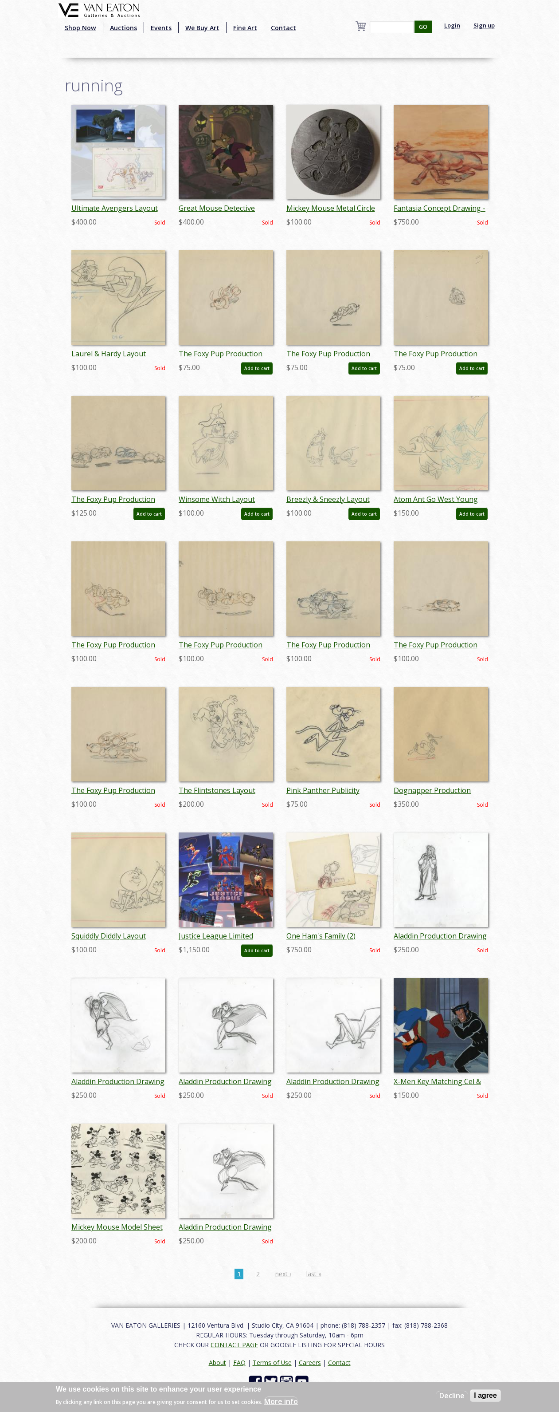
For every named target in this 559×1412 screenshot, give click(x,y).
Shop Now (80, 28)
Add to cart (257, 368)
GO (423, 27)
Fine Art (245, 28)
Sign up (484, 25)
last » (313, 1274)
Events (161, 28)
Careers (310, 1362)
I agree (485, 1395)
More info (281, 1401)
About (217, 1362)
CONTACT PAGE (234, 1345)
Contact (283, 28)
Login (452, 25)
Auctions (123, 28)
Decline (452, 1395)
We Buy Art (202, 28)
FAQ (239, 1362)
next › (283, 1274)
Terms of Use (272, 1362)
